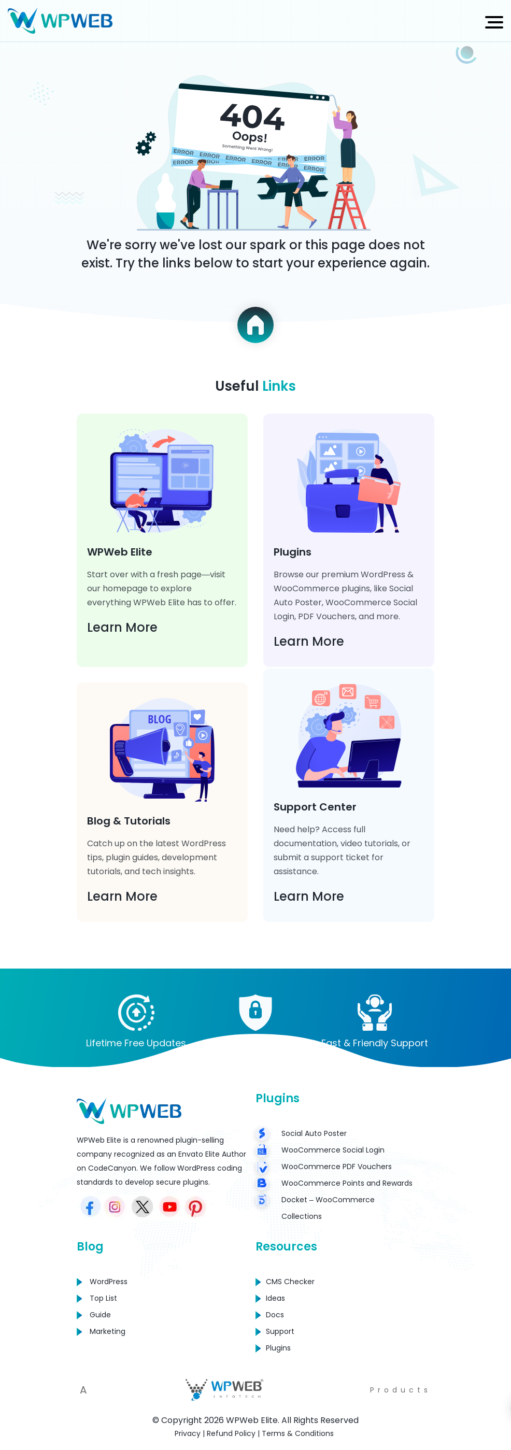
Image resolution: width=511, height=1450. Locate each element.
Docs (275, 1315)
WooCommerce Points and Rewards (347, 1183)
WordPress (108, 1281)
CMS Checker (290, 1281)
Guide (100, 1315)
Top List (103, 1298)
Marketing (107, 1331)
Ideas (275, 1298)
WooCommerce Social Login (333, 1150)
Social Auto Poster (314, 1133)
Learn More (122, 627)
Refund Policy (231, 1433)
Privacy (188, 1433)
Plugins (278, 1348)
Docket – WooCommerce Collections (328, 1208)
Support (280, 1331)
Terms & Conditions (298, 1433)
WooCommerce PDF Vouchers (336, 1166)
